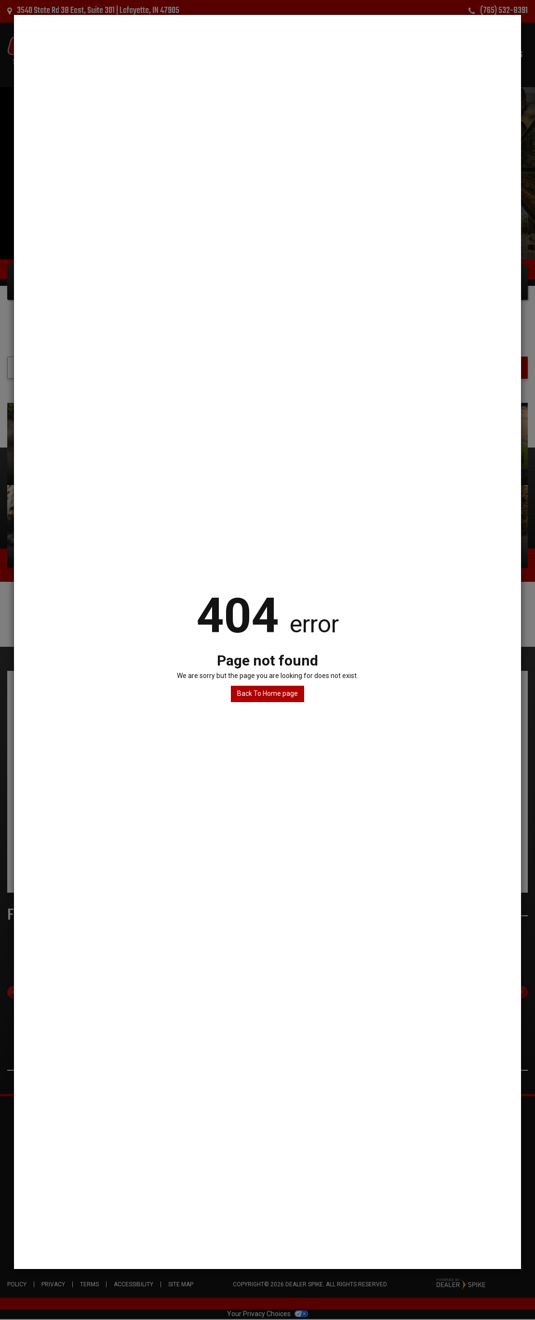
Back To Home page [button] (267, 693)
